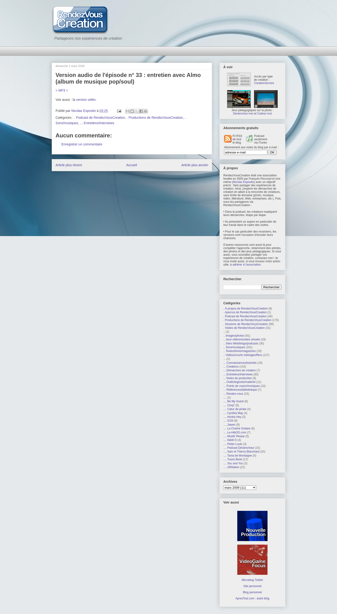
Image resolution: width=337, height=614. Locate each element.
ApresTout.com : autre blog (252, 598)
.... (224, 397)
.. (224, 331)
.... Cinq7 (229, 405)
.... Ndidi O (230, 440)
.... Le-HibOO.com (234, 432)
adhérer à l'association (247, 264)
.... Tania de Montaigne (237, 455)
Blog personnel (252, 592)
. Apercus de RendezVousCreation (245, 312)
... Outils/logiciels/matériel (239, 382)
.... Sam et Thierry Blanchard (241, 451)
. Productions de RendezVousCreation (155, 117)
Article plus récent (69, 165)
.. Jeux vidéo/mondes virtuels (241, 339)
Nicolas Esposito (243, 182)
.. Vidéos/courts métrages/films (242, 355)
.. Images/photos (233, 335)
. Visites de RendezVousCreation (244, 328)
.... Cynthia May (233, 413)
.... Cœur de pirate (234, 409)
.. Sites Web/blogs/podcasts (240, 343)
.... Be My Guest (233, 401)
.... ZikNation (231, 467)
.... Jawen (229, 424)
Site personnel (252, 586)
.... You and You (233, 463)
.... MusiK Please (234, 436)
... (224, 358)
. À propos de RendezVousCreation (245, 308)
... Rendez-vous (233, 393)
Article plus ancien (194, 165)
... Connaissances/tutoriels (240, 362)
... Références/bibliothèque (240, 389)
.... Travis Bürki (232, 459)
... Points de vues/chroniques (241, 386)
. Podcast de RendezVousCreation (99, 117)
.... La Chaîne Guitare (237, 428)
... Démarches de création (239, 370)
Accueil (131, 165)
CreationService (264, 83)
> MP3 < (62, 90)
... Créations (231, 366)
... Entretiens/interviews (97, 123)
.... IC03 (228, 420)
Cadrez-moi (264, 113)
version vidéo (86, 100)
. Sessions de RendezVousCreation (245, 324)
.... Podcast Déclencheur (238, 447)
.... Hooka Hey (232, 417)
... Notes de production (237, 378)
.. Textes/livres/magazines (239, 351)
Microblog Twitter (252, 580)
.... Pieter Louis (232, 444)
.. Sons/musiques (234, 347)
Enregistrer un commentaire (81, 144)
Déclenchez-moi (243, 113)
